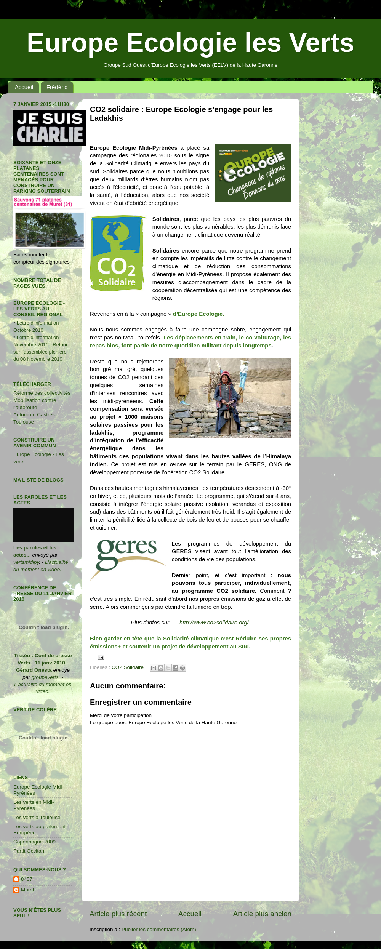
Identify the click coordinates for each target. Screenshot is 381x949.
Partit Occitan (28, 851)
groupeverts (44, 677)
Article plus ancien (262, 914)
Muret (27, 890)
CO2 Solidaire (128, 667)
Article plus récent (118, 914)
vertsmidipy (26, 562)
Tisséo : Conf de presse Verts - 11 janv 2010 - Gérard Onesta (43, 663)
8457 (26, 879)
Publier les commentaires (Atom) (159, 929)
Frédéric (56, 87)
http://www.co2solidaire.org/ (214, 622)
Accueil (24, 87)
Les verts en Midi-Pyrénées (33, 805)
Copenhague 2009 (34, 842)
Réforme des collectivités (41, 393)
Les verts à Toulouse (37, 817)
